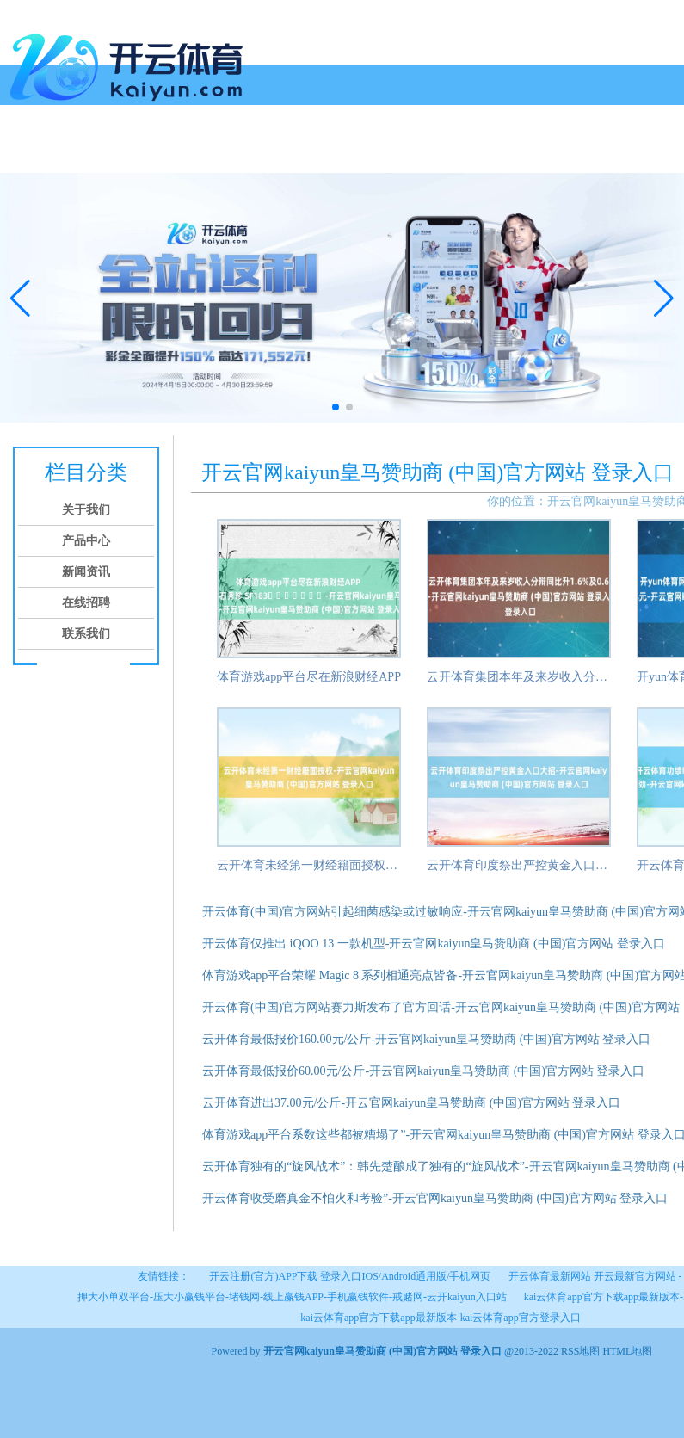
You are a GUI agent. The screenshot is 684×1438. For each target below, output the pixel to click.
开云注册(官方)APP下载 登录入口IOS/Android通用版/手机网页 (349, 1276)
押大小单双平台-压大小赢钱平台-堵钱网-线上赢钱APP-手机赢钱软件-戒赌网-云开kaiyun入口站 (292, 1297)
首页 (19, 152)
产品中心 (135, 152)
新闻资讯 (201, 152)
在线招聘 (266, 152)
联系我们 (332, 152)
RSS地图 (580, 1351)
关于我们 (70, 152)
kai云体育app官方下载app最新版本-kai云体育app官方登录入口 (440, 1317)
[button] (663, 298)
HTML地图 (627, 1351)
